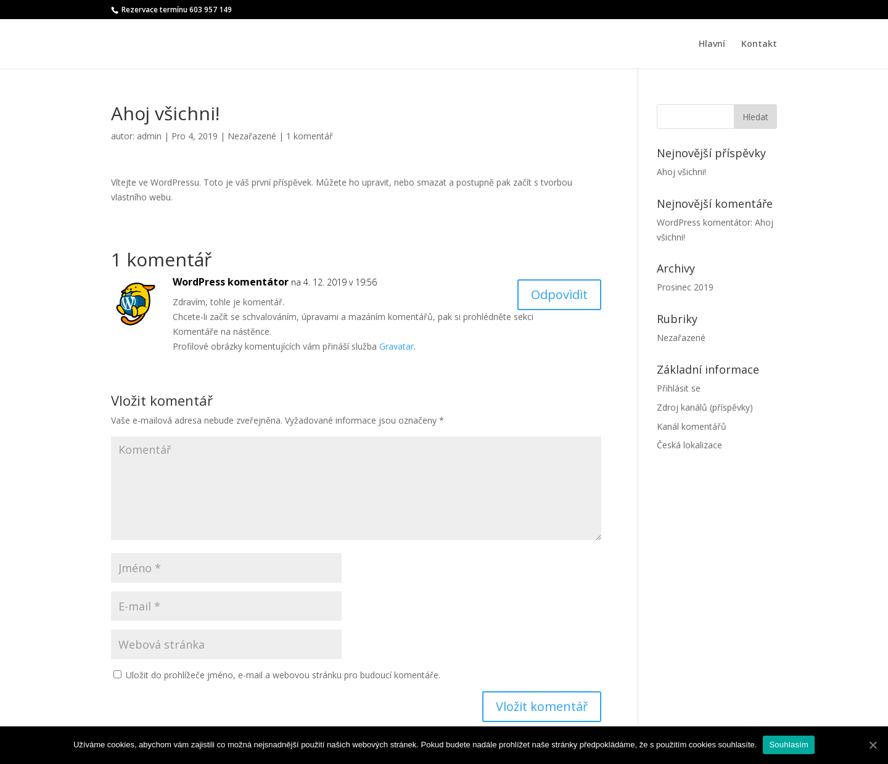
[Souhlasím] (872, 745)
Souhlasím (788, 744)
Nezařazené (252, 136)
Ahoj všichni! (681, 172)
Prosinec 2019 (685, 287)
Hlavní (712, 44)
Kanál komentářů (691, 426)
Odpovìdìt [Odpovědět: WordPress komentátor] (559, 294)
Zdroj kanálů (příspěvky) (705, 407)
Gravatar (396, 346)
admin (149, 136)
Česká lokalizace (689, 445)
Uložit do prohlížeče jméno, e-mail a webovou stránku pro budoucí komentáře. (283, 675)
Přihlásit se (679, 388)
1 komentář (309, 136)
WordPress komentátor (231, 282)
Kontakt (759, 44)
